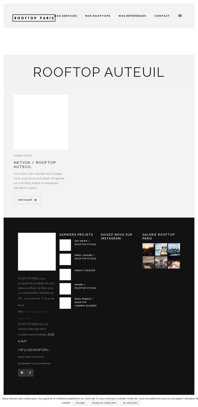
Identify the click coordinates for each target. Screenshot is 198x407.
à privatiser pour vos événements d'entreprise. (34, 357)
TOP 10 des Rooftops (33, 350)
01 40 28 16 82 (32, 299)
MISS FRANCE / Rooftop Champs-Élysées (86, 302)
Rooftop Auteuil (23, 155)
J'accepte (80, 402)
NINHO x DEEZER (85, 270)
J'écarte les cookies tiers (104, 402)
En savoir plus (130, 402)
